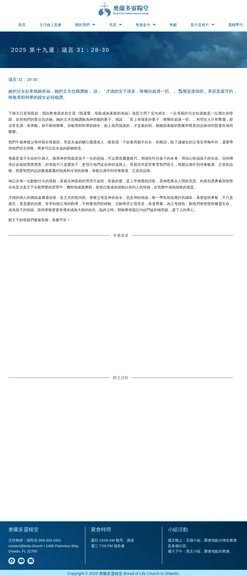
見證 (115, 25)
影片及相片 (202, 25)
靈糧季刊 (235, 25)
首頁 (21, 25)
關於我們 (85, 25)
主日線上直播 (50, 25)
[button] (85, 25)
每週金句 (146, 25)
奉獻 (173, 25)
